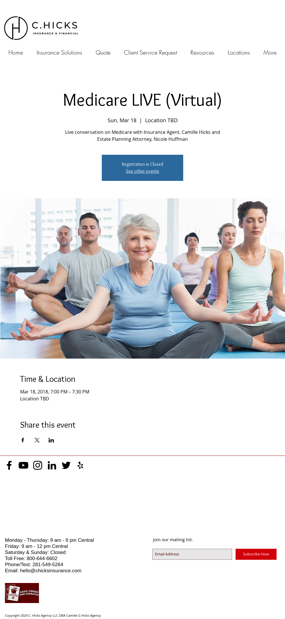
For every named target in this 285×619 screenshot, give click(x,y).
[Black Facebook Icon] (9, 465)
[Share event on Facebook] (23, 440)
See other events (142, 171)
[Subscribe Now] (256, 554)
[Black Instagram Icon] (38, 465)
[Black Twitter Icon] (66, 465)
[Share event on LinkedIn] (51, 440)
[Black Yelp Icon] (80, 465)
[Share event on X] (37, 440)
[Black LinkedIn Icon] (52, 465)
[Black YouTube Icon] (23, 465)
